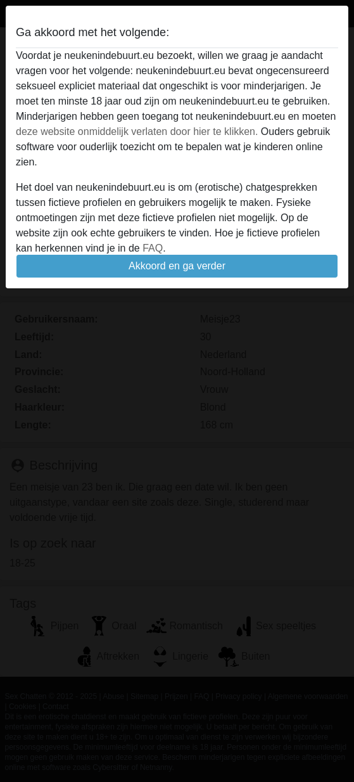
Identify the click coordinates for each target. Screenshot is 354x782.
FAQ (152, 248)
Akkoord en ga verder (177, 265)
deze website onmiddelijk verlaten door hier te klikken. (137, 131)
